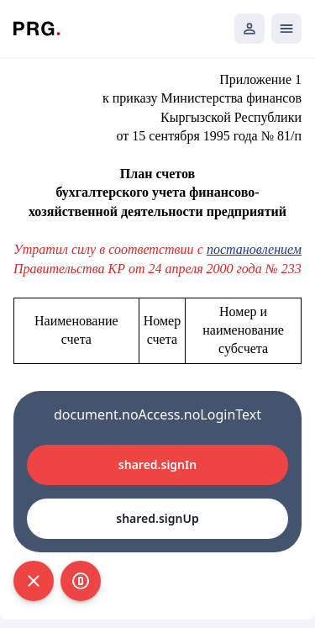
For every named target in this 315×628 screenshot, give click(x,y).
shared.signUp (157, 518)
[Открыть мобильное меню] (286, 28)
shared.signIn (157, 464)
